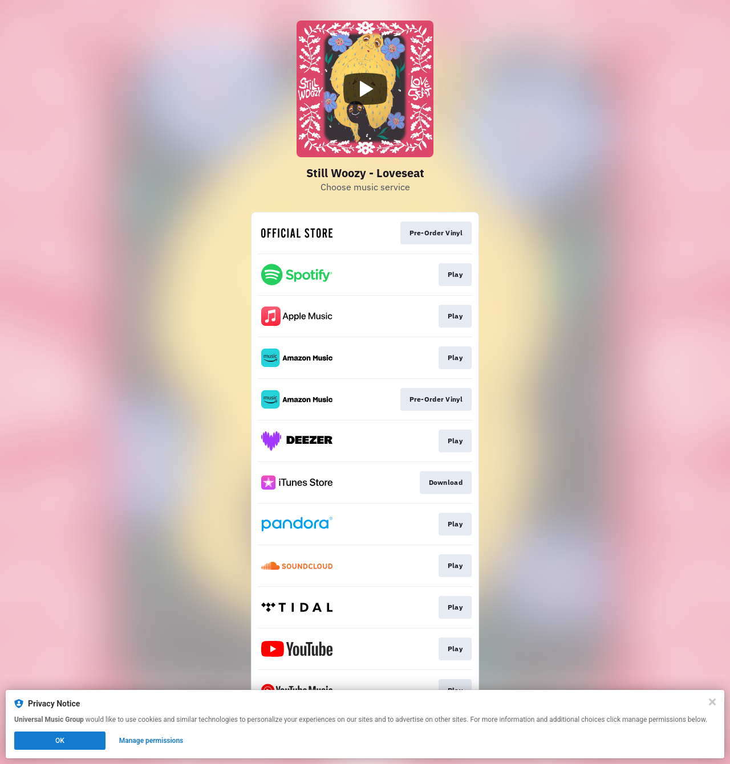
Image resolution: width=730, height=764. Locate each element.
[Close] (712, 702)
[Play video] (365, 89)
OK (59, 741)
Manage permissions (151, 741)
